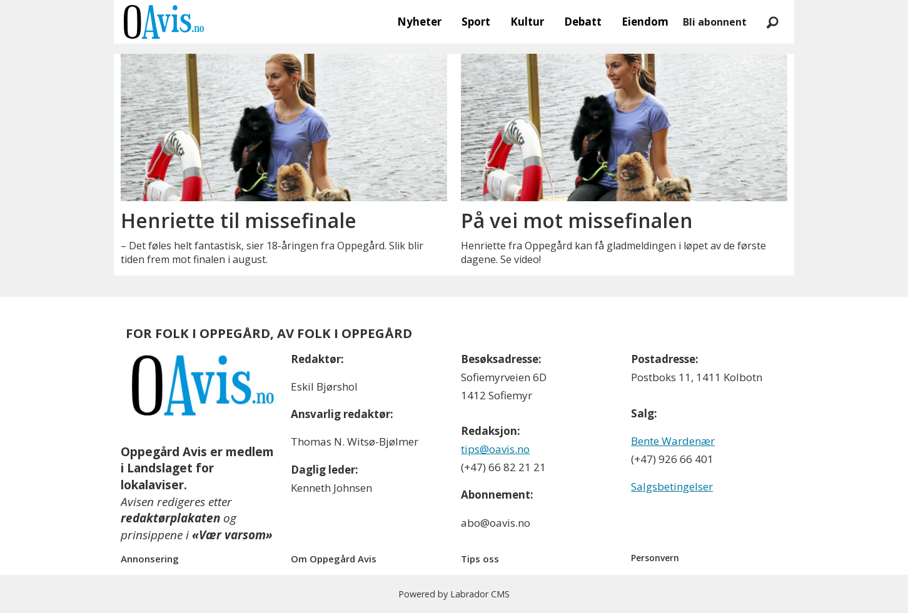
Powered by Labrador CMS (454, 594)
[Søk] (772, 22)
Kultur (527, 21)
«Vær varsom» (232, 535)
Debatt (583, 21)
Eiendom (645, 21)
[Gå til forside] (164, 22)
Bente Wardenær (673, 441)
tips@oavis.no (495, 449)
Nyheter (419, 21)
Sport (476, 21)
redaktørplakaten (170, 518)
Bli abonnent (715, 22)
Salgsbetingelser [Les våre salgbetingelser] (672, 486)
